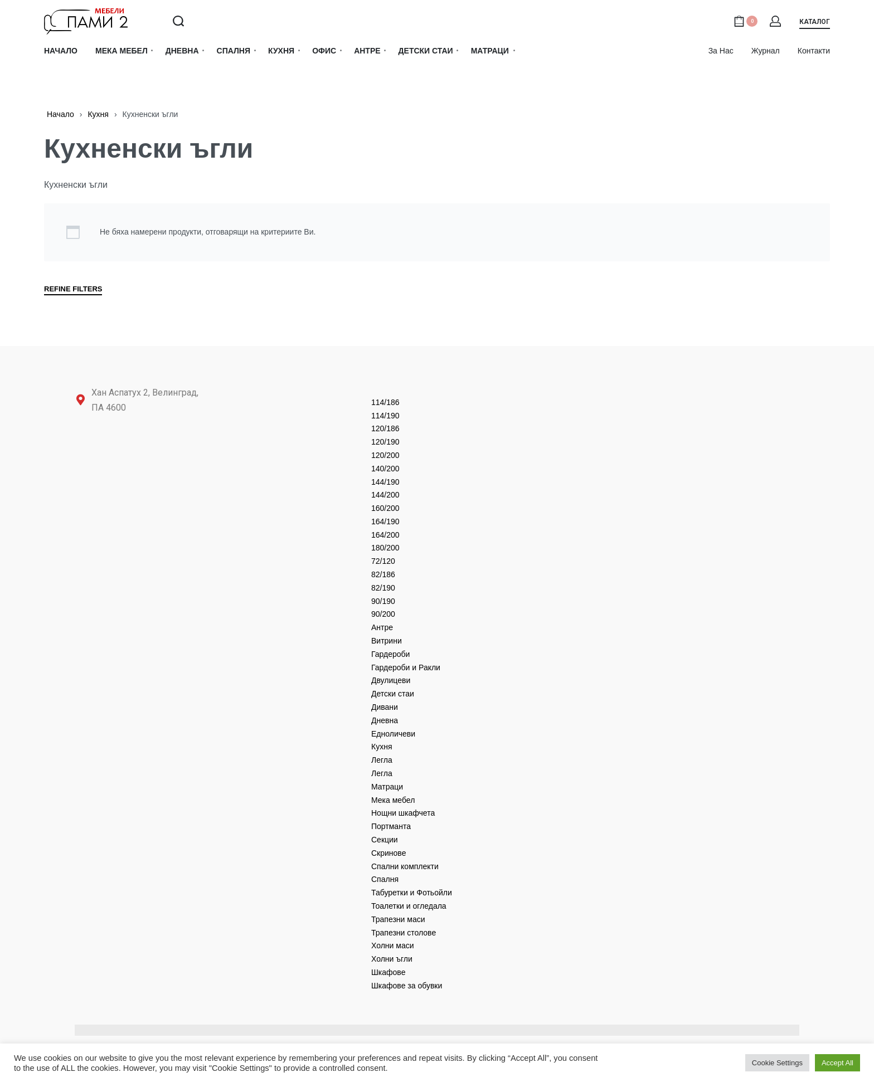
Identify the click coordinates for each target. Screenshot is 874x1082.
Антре (382, 627)
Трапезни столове (403, 932)
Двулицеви (390, 680)
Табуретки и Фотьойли (411, 892)
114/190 (385, 415)
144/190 (385, 481)
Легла (381, 760)
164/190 (385, 521)
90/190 (383, 601)
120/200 (385, 455)
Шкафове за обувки (406, 985)
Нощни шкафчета (403, 812)
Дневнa (384, 720)
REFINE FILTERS (73, 289)
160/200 (385, 508)
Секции (384, 839)
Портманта (391, 826)
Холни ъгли (391, 958)
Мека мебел (393, 800)
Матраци (387, 786)
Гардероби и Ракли (405, 667)
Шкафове (388, 972)
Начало (60, 114)
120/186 (385, 428)
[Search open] (178, 21)
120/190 (385, 441)
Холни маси (392, 945)
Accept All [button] (837, 1063)
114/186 (385, 402)
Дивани (384, 707)
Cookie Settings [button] (777, 1063)
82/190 (383, 587)
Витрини (386, 640)
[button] (814, 23)
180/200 (385, 547)
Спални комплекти (405, 866)
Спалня (385, 879)
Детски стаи (392, 693)
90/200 (383, 614)
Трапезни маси (398, 919)
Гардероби (390, 654)
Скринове (388, 853)
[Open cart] (745, 21)
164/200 (385, 534)
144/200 (385, 494)
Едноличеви (393, 733)
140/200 (385, 468)
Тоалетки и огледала (408, 905)
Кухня (98, 114)
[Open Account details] (776, 21)
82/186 (383, 574)
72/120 (383, 561)
